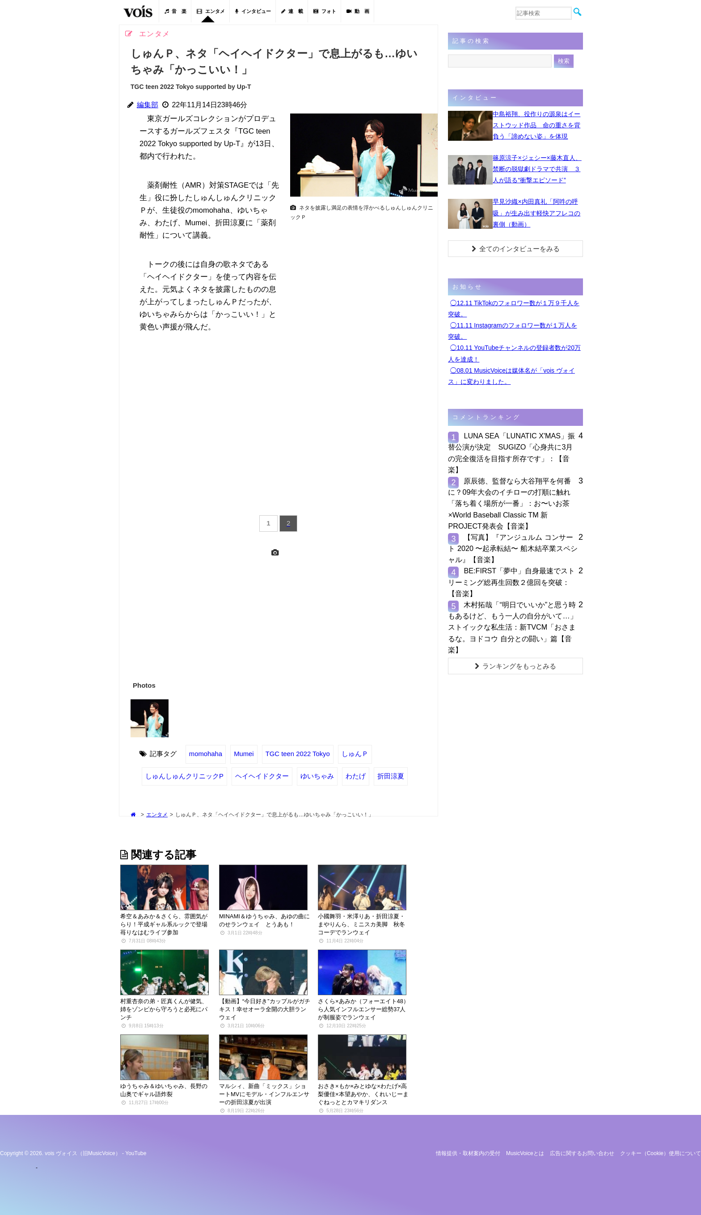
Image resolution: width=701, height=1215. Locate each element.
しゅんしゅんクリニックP (184, 776)
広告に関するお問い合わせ (582, 1153)
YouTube (135, 1153)
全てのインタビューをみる (516, 248)
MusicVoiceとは (525, 1153)
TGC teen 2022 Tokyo (298, 753)
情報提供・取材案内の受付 (468, 1153)
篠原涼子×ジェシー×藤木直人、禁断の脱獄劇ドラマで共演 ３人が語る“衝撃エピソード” (537, 169)
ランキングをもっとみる (515, 666)
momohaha (205, 753)
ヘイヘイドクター (262, 776)
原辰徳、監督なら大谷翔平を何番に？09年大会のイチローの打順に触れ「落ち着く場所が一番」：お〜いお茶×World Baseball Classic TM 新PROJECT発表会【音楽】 (509, 503)
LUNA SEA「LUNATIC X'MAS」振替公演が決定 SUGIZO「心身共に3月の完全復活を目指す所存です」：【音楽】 (511, 453)
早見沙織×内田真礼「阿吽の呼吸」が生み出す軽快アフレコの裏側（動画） (536, 212)
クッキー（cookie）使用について (660, 1153)
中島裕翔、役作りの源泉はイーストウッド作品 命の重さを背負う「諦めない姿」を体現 (536, 125)
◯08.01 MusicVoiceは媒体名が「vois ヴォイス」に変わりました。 (511, 376)
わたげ (356, 776)
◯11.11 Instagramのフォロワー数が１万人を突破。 (512, 331)
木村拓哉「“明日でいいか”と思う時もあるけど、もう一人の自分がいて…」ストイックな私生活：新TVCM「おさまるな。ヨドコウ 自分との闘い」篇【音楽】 (512, 627)
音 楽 (175, 11)
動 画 (357, 11)
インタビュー (253, 11)
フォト (324, 11)
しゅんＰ (355, 753)
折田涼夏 (390, 776)
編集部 (147, 105)
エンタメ (211, 11)
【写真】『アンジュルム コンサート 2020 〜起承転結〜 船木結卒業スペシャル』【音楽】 (513, 548)
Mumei (244, 753)
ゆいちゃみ (317, 776)
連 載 (292, 11)
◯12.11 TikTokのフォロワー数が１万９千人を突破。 (513, 308)
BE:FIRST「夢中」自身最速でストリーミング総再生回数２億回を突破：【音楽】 (511, 582)
